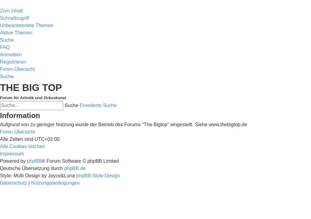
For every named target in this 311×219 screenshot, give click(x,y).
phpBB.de (75, 168)
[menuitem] (26, 25)
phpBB (34, 161)
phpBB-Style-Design (98, 175)
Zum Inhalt (11, 10)
